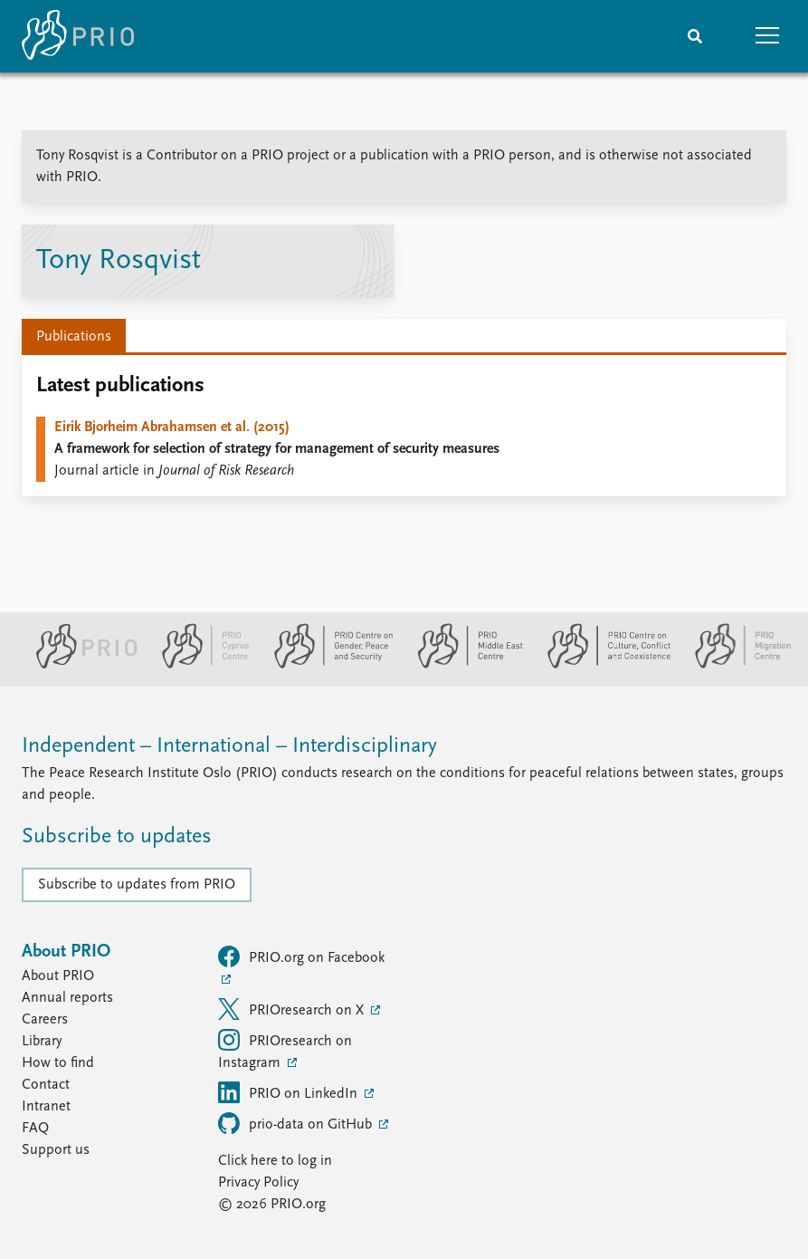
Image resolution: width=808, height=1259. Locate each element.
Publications (73, 337)
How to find (58, 1063)
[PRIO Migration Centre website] (734, 665)
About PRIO (58, 976)
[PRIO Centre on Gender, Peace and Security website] (326, 665)
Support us (56, 1150)
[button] (767, 36)
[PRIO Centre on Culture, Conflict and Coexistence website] (601, 665)
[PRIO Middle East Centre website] (463, 665)
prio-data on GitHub (296, 1123)
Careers (45, 1020)
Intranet (46, 1107)
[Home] (78, 36)
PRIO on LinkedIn (289, 1092)
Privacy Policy (258, 1183)
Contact (46, 1085)
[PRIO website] (79, 665)
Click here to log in (275, 1161)
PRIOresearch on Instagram (285, 1050)
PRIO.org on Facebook (301, 956)
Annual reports (67, 998)
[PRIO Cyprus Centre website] (198, 665)
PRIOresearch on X (292, 1009)
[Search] (695, 36)
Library (42, 1041)
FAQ (35, 1128)
